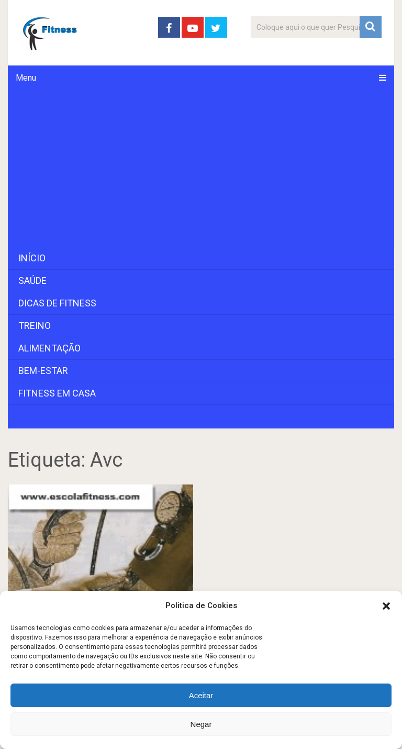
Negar (201, 724)
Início (32, 257)
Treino (34, 325)
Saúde (32, 280)
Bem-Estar (43, 370)
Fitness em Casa (57, 393)
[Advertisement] (201, 168)
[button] (386, 606)
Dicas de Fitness (57, 303)
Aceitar (201, 695)
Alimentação (49, 348)
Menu (26, 78)
